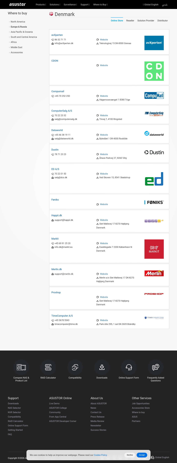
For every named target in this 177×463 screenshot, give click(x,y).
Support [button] (85, 4)
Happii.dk (56, 215)
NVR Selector (14, 412)
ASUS (134, 416)
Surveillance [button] (70, 4)
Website (102, 39)
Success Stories (98, 430)
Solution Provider (145, 20)
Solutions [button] (55, 4)
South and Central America (24, 37)
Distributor (162, 20)
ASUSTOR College (58, 408)
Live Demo (54, 403)
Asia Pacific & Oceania (22, 32)
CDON (54, 60)
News (93, 408)
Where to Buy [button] (100, 4)
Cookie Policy (101, 455)
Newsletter (96, 425)
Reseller (130, 20)
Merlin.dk (56, 269)
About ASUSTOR (99, 403)
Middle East (16, 47)
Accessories (17, 52)
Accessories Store (141, 408)
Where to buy (138, 412)
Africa (14, 42)
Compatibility (14, 416)
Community (55, 412)
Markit (55, 238)
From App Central (57, 416)
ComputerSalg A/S (61, 110)
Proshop (56, 292)
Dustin (55, 149)
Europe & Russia (19, 27)
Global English (150, 4)
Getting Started (15, 430)
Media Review (97, 421)
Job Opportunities (140, 403)
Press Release (97, 416)
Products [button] (41, 4)
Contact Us (96, 412)
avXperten (57, 34)
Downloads (13, 403)
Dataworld (57, 130)
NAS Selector (14, 408)
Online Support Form (18, 425)
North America (18, 21)
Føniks (55, 199)
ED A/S (55, 169)
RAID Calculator (15, 421)
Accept (142, 455)
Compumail (57, 91)
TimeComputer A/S (62, 315)
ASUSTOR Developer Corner (62, 421)
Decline (130, 455)
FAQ (10, 434)
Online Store (117, 20)
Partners (136, 421)
